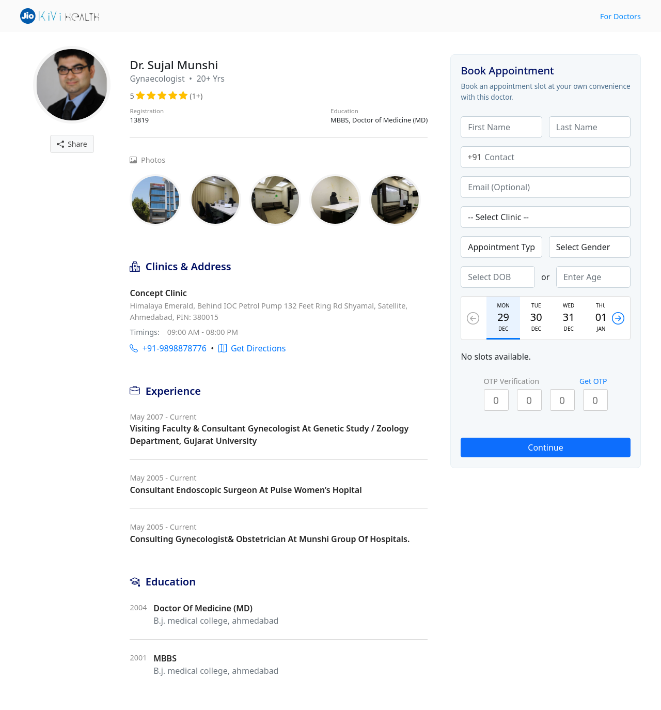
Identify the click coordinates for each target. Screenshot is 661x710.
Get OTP (593, 381)
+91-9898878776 (168, 348)
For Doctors (620, 16)
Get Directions (252, 348)
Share (72, 144)
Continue (545, 447)
